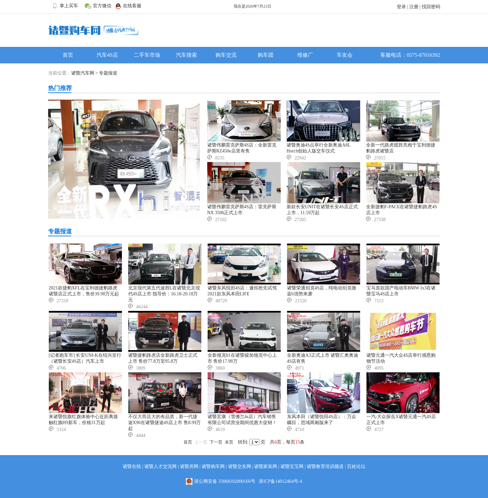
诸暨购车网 (213, 466)
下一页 (216, 442)
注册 (413, 6)
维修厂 (305, 55)
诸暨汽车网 (82, 73)
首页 (68, 55)
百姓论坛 (356, 466)
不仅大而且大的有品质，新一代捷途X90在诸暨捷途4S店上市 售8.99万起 (164, 422)
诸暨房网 (189, 466)
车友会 (345, 55)
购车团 (265, 55)
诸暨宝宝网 (291, 466)
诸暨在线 (132, 466)
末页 (229, 442)
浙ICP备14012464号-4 (280, 481)
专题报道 (108, 73)
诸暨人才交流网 (160, 466)
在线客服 (128, 6)
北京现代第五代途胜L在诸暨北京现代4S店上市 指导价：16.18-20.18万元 (164, 293)
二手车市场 (147, 55)
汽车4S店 (107, 55)
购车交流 (226, 55)
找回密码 (431, 6)
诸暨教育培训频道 (325, 466)
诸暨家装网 (265, 466)
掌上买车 (64, 6)
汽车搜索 (186, 55)
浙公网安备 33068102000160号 (222, 481)
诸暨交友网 (239, 466)
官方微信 (98, 6)
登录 (401, 6)
